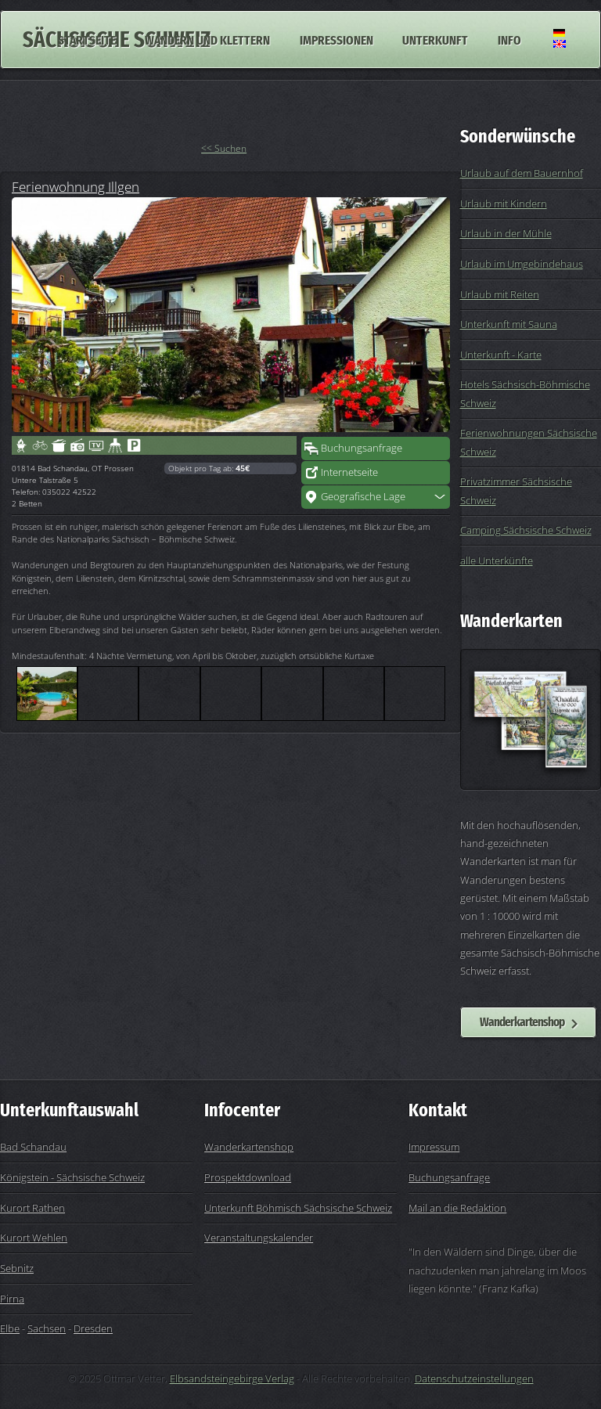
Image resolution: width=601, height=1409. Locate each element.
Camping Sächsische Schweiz (526, 530)
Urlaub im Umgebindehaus (521, 264)
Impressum (433, 1147)
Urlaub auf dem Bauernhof (521, 173)
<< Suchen (224, 148)
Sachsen (46, 1328)
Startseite (87, 39)
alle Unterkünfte (496, 560)
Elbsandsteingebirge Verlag (232, 1378)
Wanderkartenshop (522, 1021)
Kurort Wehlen (33, 1238)
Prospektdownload (247, 1177)
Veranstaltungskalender (258, 1238)
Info (509, 39)
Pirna (12, 1299)
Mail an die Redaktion (457, 1208)
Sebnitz (17, 1268)
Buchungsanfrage (361, 448)
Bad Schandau (33, 1147)
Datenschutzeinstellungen (474, 1378)
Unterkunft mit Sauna (508, 324)
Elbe (10, 1328)
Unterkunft (435, 39)
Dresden (93, 1328)
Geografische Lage (363, 496)
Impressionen (336, 39)
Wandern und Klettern (207, 39)
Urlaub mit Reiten (499, 294)
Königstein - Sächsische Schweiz (72, 1177)
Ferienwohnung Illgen (75, 186)
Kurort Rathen (32, 1208)
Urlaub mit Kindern (503, 203)
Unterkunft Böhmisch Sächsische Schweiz (298, 1208)
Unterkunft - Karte (501, 355)
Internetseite (349, 472)
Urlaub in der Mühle (506, 233)
